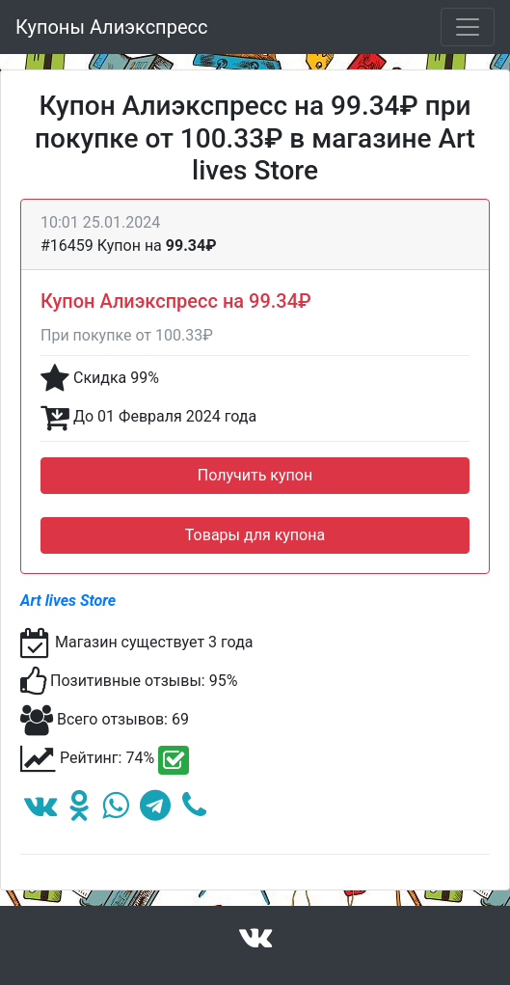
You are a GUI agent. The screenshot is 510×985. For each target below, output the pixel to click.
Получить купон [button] (255, 475)
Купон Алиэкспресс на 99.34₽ (175, 301)
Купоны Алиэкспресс (111, 27)
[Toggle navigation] (468, 27)
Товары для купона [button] (255, 535)
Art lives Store (68, 600)
